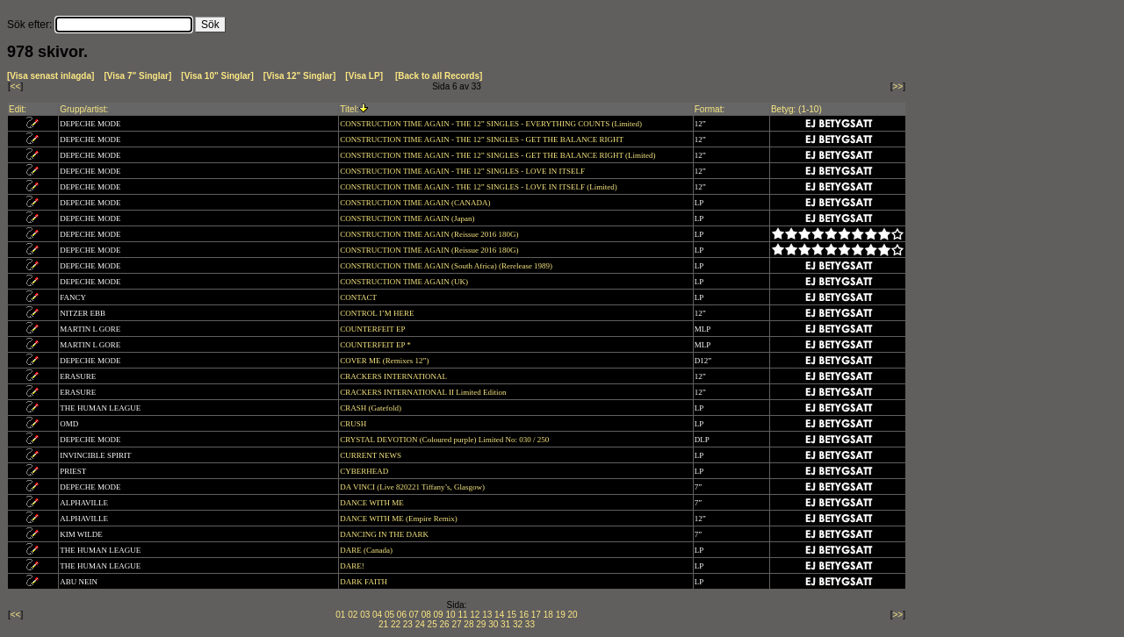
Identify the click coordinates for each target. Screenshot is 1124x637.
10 (450, 614)
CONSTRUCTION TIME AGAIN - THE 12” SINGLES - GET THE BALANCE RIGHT (482, 139)
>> (898, 86)
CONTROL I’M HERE (377, 313)
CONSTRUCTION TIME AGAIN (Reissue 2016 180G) (430, 234)
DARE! (353, 566)
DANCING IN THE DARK (385, 534)
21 (383, 624)
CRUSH (354, 423)
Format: (709, 109)
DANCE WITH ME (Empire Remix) (399, 518)
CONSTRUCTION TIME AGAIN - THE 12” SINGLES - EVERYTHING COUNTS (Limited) (492, 123)
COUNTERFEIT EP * (376, 344)
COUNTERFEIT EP (373, 329)
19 (561, 614)
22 (395, 624)
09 (438, 614)
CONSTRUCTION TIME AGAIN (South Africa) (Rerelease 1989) (447, 265)
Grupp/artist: (84, 109)
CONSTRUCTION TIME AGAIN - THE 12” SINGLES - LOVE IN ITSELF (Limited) (479, 187)
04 (377, 614)
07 (414, 614)
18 (548, 614)
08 (426, 614)
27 (456, 624)
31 (505, 624)
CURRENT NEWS (371, 455)
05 (389, 614)
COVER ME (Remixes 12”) (385, 360)
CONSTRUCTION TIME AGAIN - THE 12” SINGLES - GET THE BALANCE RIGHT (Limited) (498, 155)
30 (493, 624)
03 (365, 614)
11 (462, 614)
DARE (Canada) (367, 550)
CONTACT (359, 297)
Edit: (17, 109)
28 (468, 624)
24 (420, 624)
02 (352, 614)
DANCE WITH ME (373, 502)
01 (340, 614)
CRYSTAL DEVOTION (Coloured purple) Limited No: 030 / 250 (445, 439)
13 (487, 614)
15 (511, 614)
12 (474, 614)
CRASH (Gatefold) (371, 408)
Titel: (349, 109)
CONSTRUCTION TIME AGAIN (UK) (405, 281)
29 (481, 624)
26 (445, 624)
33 (530, 624)
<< (16, 86)
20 (573, 614)
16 (524, 614)
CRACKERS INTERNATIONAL (394, 376)
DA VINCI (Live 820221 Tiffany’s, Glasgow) (413, 487)
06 (402, 614)
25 (432, 624)
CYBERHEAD (365, 471)
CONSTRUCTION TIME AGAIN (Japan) (408, 218)
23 (408, 624)
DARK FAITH (364, 581)
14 (499, 614)
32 (517, 624)
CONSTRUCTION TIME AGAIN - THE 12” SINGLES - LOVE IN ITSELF (463, 171)
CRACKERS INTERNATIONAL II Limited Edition (424, 392)
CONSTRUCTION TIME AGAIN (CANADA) (416, 202)
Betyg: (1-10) (796, 109)
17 (536, 614)
